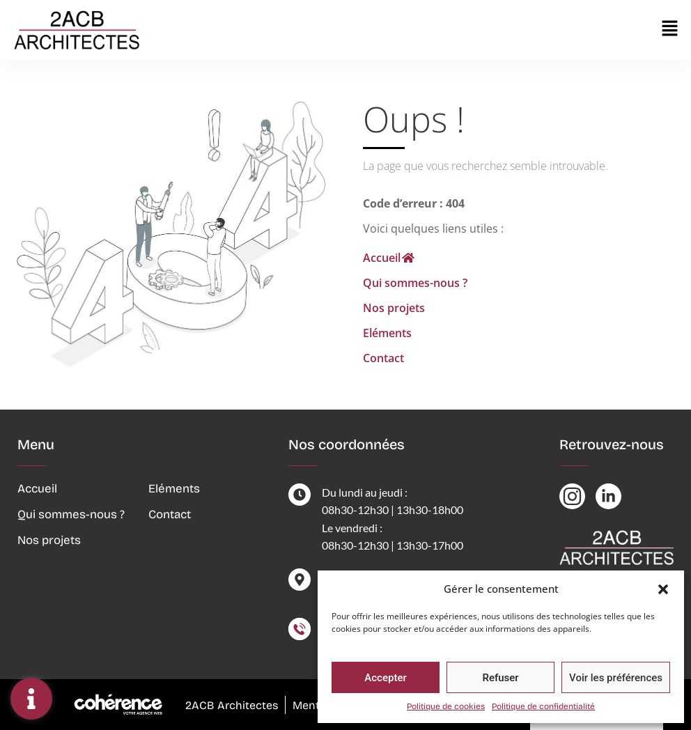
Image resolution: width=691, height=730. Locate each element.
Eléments (387, 333)
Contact (383, 358)
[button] (663, 589)
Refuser (500, 677)
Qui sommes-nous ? (415, 282)
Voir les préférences (615, 677)
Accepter (385, 677)
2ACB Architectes (230, 705)
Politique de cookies (446, 706)
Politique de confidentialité (543, 706)
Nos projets (394, 308)
